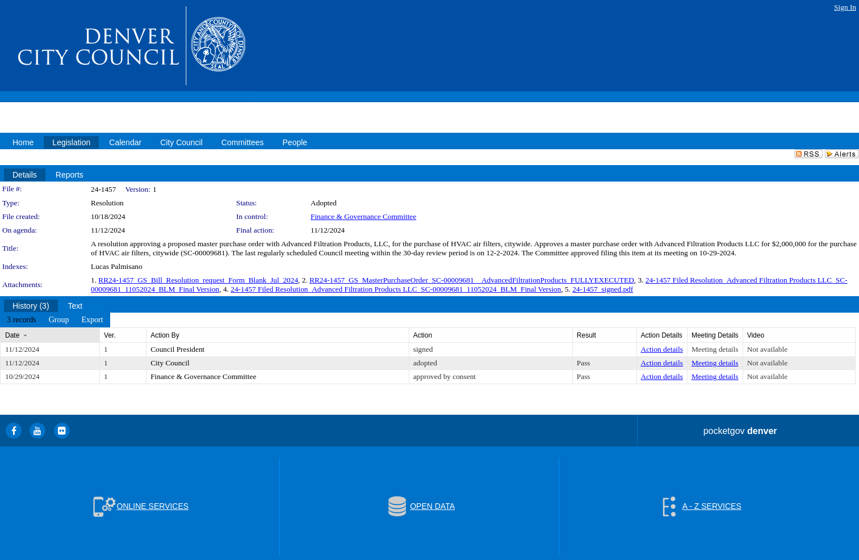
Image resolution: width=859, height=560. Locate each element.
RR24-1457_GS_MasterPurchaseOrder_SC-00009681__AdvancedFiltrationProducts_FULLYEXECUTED (471, 280)
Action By (164, 335)
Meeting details (715, 349)
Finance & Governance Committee (363, 216)
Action (422, 335)
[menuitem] (22, 320)
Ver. (110, 335)
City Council (170, 363)
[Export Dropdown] (92, 320)
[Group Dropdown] (59, 320)
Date (12, 335)
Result (586, 335)
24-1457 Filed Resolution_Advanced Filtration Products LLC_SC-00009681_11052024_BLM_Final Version (396, 289)
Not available (767, 349)
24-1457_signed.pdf (602, 289)
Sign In (845, 7)
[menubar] (55, 320)
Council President (177, 349)
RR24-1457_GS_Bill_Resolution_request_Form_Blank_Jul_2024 (198, 280)
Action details (662, 349)
